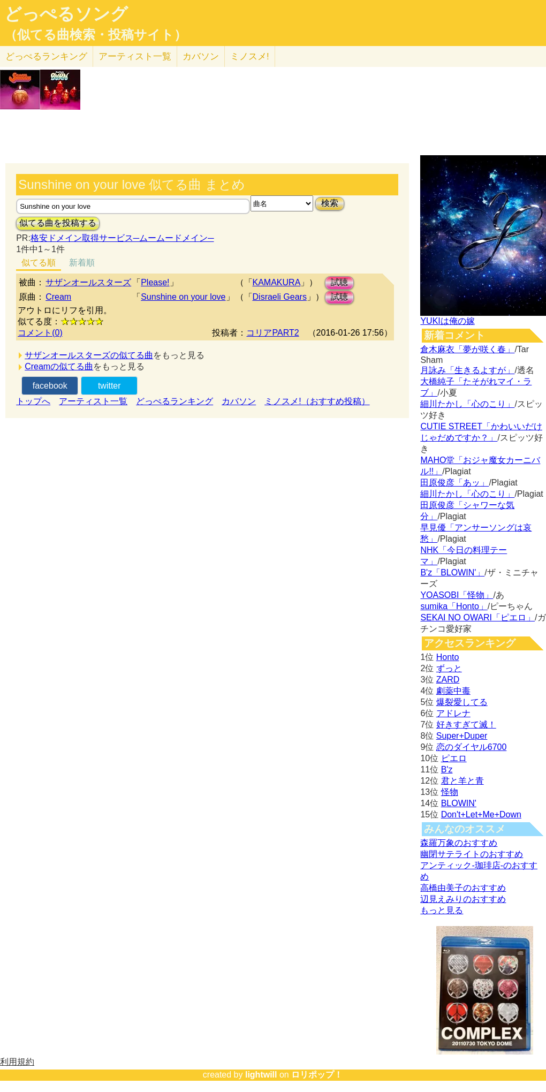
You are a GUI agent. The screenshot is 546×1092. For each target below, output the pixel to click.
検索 (329, 203)
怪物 (449, 792)
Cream (58, 296)
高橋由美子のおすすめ (463, 887)
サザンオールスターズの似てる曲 (89, 355)
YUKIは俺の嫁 (447, 320)
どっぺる (46, 56)
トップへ (33, 401)
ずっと (449, 668)
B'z (447, 769)
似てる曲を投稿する (57, 223)
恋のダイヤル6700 (471, 747)
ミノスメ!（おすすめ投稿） (316, 401)
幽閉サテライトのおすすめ (471, 854)
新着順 (82, 262)
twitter (109, 385)
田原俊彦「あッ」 (454, 482)
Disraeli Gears (280, 296)
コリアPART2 (272, 332)
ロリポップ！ (317, 1074)
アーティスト (134, 56)
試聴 (339, 282)
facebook (50, 385)
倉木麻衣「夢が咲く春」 (467, 349)
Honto (447, 657)
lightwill (261, 1074)
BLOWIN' (458, 803)
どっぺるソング (66, 14)
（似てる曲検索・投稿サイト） (95, 35)
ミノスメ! (249, 56)
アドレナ (453, 713)
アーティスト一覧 (93, 401)
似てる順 (38, 262)
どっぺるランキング (174, 401)
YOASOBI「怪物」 (456, 595)
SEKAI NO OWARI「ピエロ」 (477, 617)
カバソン (201, 56)
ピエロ (454, 758)
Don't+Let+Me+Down (481, 814)
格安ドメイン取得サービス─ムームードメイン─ (122, 237)
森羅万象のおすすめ (458, 842)
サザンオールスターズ (88, 282)
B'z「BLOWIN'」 (452, 572)
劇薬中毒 (453, 690)
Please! (155, 282)
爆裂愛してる (462, 702)
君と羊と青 (462, 780)
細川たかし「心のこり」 (467, 403)
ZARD (448, 679)
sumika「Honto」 (453, 606)
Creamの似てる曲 (59, 366)
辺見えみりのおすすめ (463, 899)
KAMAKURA (277, 282)
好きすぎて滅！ (466, 724)
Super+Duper (462, 735)
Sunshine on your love (183, 296)
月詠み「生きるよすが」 (467, 370)
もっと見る (441, 910)
